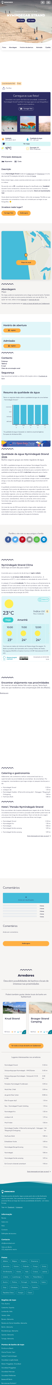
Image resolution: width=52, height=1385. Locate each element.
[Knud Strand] (14, 1008)
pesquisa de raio (34, 300)
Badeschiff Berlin (6, 1379)
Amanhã (22, 619)
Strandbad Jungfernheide (9, 1360)
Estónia (16, 1266)
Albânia (5, 1261)
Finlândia (26, 1266)
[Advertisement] (26, 66)
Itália (26, 1272)
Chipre (30, 1293)
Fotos (4, 47)
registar (12, 330)
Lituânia (5, 1277)
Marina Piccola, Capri (8, 1352)
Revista (3, 1218)
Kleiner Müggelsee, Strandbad (11, 1364)
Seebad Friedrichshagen (9, 1356)
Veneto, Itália (5, 1315)
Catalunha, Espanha (7, 1307)
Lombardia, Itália (6, 1311)
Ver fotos (21, 20)
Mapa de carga (26, 262)
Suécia (43, 1282)
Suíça (4, 1287)
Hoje (8, 619)
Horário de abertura (26, 47)
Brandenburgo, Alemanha (9, 1331)
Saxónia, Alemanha (7, 1335)
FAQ (3, 1226)
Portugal (24, 1282)
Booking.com (4, 693)
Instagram (19, 1207)
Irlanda (18, 1272)
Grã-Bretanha (7, 1272)
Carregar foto (26, 109)
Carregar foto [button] (8, 213)
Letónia (44, 1272)
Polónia (14, 1282)
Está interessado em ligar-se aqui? (38, 836)
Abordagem (13, 47)
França (35, 1266)
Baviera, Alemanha (7, 1319)
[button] (43, 2)
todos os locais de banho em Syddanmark (36, 303)
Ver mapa (31, 20)
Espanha (35, 1287)
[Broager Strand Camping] (40, 1020)
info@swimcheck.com (8, 1243)
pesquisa (23, 300)
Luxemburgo (16, 1277)
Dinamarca (18, 11)
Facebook (11, 1207)
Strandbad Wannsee (8, 1371)
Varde (35, 11)
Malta (27, 1277)
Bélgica (14, 1261)
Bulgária (24, 1261)
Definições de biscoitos (8, 1233)
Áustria (5, 1282)
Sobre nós (4, 1222)
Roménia (34, 1282)
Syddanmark (28, 11)
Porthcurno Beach (7, 1348)
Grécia (44, 1266)
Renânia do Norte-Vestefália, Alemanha (14, 1323)
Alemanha (6, 1266)
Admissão (39, 47)
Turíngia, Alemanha (7, 1338)
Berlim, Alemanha (7, 1327)
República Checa (8, 1293)
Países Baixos (37, 1277)
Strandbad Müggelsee (8, 1368)
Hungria (20, 1293)
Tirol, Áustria (5, 1304)
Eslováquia (14, 1287)
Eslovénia (25, 1287)
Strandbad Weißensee (8, 1375)
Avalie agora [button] (24, 213)
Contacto (4, 1230)
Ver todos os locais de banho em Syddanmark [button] (26, 1046)
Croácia (35, 1272)
